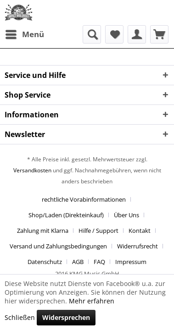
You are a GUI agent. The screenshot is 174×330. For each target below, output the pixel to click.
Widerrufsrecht (137, 246)
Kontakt (140, 230)
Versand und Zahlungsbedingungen (58, 246)
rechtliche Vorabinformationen (84, 199)
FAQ (99, 262)
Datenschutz (45, 262)
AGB (78, 262)
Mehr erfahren (91, 301)
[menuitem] (24, 34)
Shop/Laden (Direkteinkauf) (66, 215)
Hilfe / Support (98, 230)
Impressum (130, 262)
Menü (25, 33)
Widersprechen (66, 317)
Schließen (20, 317)
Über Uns (126, 215)
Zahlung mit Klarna (42, 230)
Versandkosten (32, 170)
